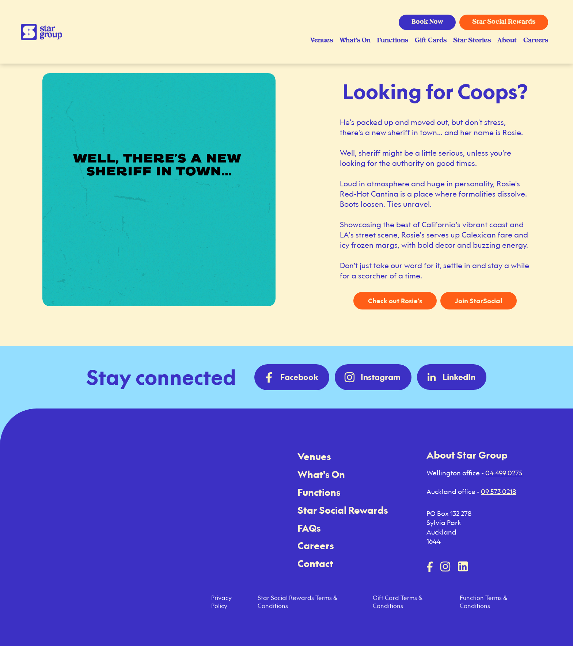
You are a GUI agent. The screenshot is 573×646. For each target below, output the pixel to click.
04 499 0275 (503, 472)
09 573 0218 (498, 491)
